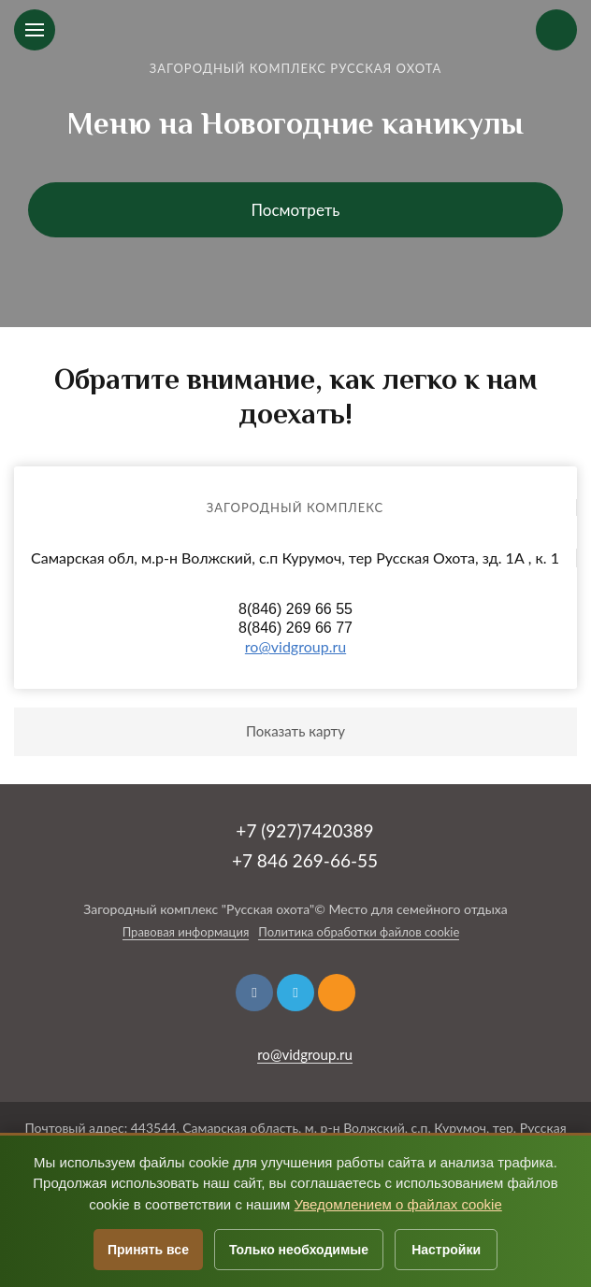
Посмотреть (296, 210)
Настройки (446, 1249)
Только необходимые (298, 1249)
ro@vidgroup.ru (295, 646)
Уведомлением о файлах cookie (398, 1204)
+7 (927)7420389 (304, 830)
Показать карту (295, 730)
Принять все (148, 1249)
